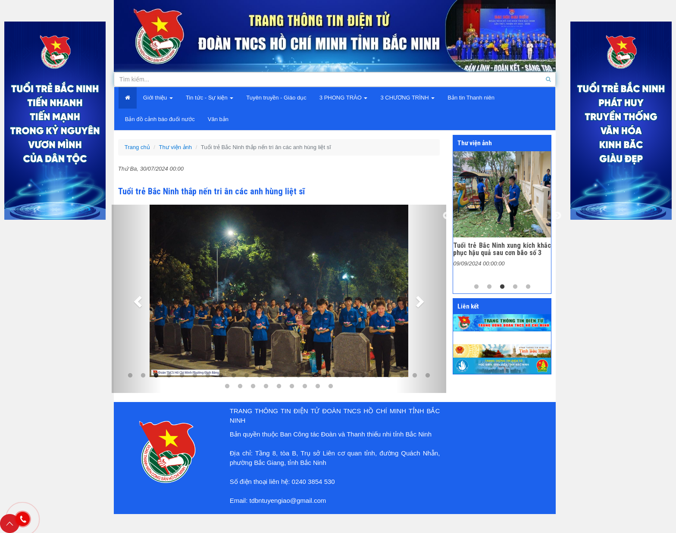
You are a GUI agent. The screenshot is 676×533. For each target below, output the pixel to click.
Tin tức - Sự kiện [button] (209, 97)
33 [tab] (330, 386)
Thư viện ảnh (175, 147)
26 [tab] (240, 386)
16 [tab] (324, 375)
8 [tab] (220, 375)
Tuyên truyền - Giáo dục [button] (276, 97)
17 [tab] (337, 375)
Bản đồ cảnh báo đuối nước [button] (160, 119)
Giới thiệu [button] (158, 97)
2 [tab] (489, 287)
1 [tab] (476, 287)
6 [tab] (195, 375)
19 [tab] (363, 375)
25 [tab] (227, 386)
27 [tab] (253, 386)
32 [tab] (317, 386)
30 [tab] (292, 386)
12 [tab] (272, 375)
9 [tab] (233, 375)
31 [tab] (304, 386)
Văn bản (218, 119)
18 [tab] (350, 375)
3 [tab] (502, 287)
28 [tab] (266, 386)
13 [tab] (285, 375)
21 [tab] (389, 375)
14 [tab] (298, 375)
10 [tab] (246, 375)
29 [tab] (279, 386)
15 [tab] (311, 375)
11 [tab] (259, 375)
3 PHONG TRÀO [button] (343, 97)
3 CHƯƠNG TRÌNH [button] (407, 97)
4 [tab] (169, 375)
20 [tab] (376, 375)
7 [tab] (207, 375)
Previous (446, 216)
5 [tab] (182, 375)
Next (557, 216)
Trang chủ (137, 147)
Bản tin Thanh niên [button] (471, 97)
